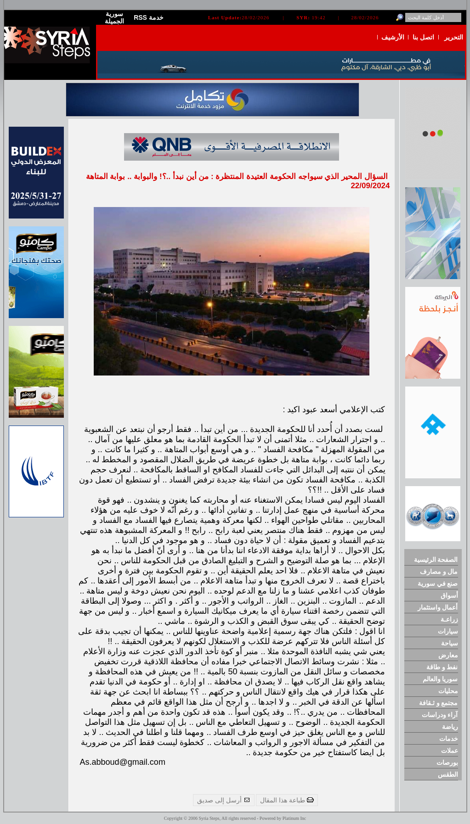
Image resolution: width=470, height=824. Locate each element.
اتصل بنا (423, 37)
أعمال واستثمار (438, 607)
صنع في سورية (438, 583)
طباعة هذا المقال (287, 800)
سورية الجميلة (114, 17)
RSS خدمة (149, 17)
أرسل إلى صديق (223, 800)
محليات (448, 691)
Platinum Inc (294, 818)
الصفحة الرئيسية (436, 559)
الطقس (448, 774)
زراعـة (449, 619)
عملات (449, 750)
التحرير (453, 37)
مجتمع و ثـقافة (438, 702)
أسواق (449, 595)
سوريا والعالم (440, 679)
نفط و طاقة (442, 667)
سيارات (448, 631)
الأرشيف (392, 37)
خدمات (448, 738)
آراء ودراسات (440, 714)
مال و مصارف (439, 571)
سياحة (449, 643)
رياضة (450, 726)
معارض (448, 655)
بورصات (447, 762)
